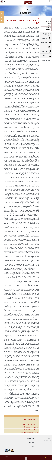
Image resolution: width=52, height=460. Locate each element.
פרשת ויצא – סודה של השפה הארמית (31, 429)
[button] (5, 2)
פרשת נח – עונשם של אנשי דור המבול (31, 419)
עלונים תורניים (27, 18)
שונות (32, 451)
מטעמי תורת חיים (14, 18)
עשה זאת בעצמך (47, 23)
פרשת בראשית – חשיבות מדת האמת (31, 418)
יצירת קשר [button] (2, 16)
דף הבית (37, 18)
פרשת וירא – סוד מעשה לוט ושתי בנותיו (30, 423)
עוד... (37, 416)
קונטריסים (31, 442)
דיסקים (32, 449)
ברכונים (32, 446)
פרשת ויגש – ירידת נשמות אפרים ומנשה (30, 424)
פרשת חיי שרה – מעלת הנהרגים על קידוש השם (29, 426)
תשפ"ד (9, 18)
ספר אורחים (48, 27)
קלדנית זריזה (48, 438)
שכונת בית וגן (48, 29)
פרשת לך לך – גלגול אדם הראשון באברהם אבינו (29, 421)
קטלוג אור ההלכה (30, 438)
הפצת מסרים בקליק (47, 440)
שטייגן (34, 18)
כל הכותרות (48, 21)
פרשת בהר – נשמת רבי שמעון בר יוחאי (23, 22)
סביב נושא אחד (21, 18)
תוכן (31, 18)
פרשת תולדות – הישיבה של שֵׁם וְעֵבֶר (31, 427)
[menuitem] (46, 19)
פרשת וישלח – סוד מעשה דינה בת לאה (31, 431)
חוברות (32, 444)
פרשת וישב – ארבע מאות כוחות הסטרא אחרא (29, 432)
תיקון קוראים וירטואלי (46, 19)
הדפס (21, 413)
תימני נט (49, 25)
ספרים (32, 440)
